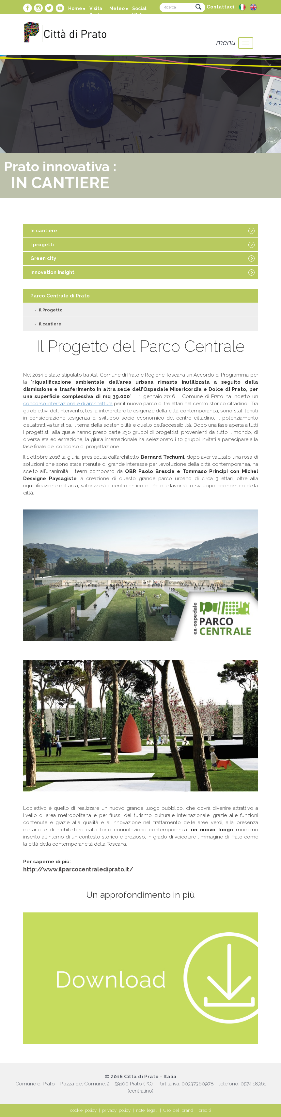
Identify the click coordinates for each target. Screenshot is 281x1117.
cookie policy (83, 1110)
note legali (147, 1110)
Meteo (117, 8)
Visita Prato (95, 12)
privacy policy (116, 1110)
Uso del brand (178, 1110)
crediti (205, 1110)
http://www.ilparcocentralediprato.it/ (78, 869)
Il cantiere (50, 324)
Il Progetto (51, 310)
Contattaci (220, 7)
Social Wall (139, 12)
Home (75, 8)
